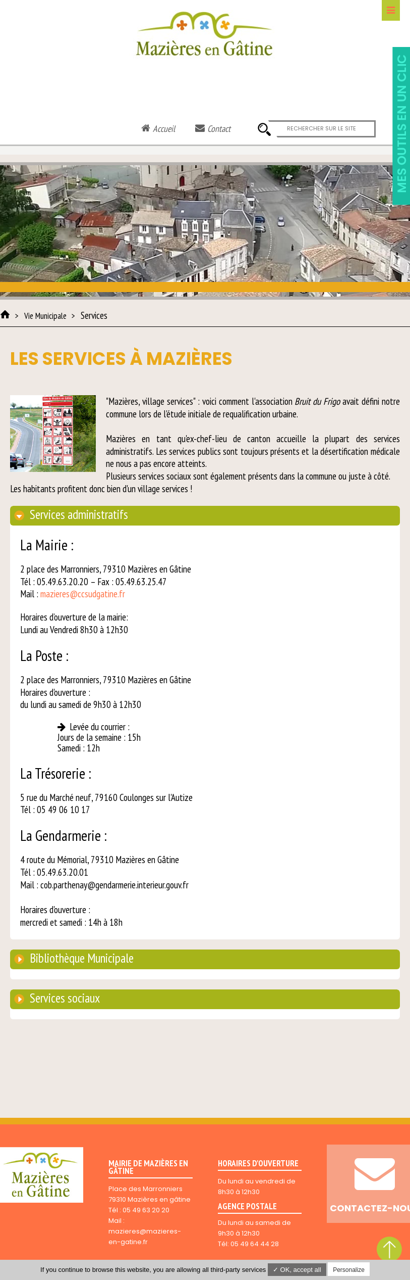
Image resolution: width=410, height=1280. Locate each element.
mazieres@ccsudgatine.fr (82, 594)
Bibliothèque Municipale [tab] (80, 958)
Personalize (349, 1269)
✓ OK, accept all (297, 1269)
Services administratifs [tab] (77, 514)
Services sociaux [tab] (63, 998)
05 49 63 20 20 (146, 1210)
